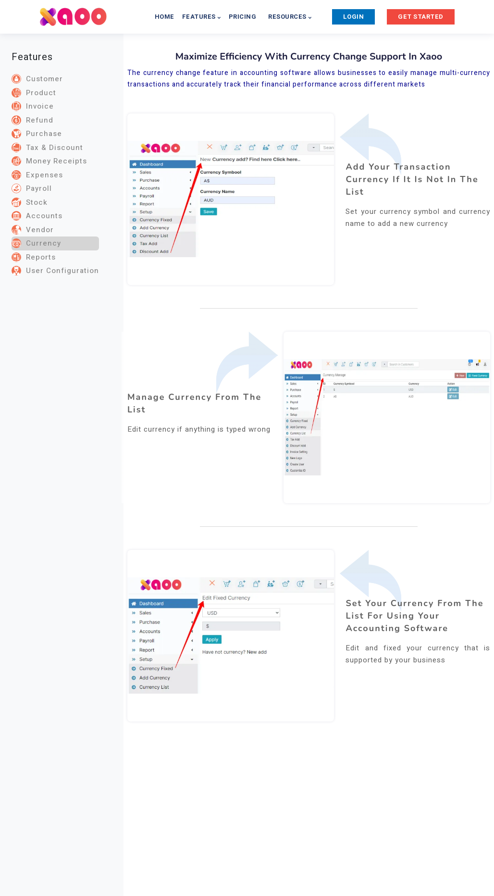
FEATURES (201, 16)
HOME (164, 16)
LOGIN (353, 16)
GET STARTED (421, 16)
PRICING (243, 16)
